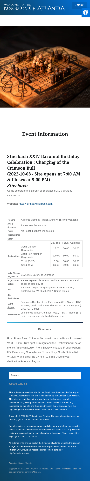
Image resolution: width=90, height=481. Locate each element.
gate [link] (33, 283)
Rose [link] (54, 312)
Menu (80, 5)
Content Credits (25, 463)
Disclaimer (13, 463)
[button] (86, 12)
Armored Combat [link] (30, 219)
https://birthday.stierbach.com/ (36, 203)
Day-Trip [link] (55, 242)
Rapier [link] (44, 219)
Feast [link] (10, 231)
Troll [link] (53, 280)
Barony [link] (35, 190)
